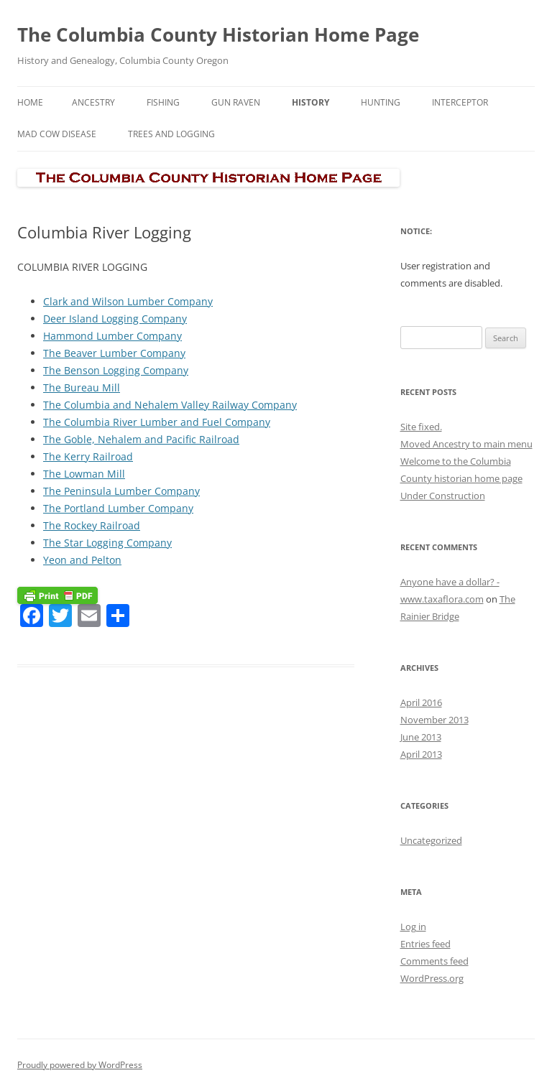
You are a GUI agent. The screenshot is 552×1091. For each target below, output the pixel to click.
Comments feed (434, 961)
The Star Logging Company (107, 542)
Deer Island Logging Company (115, 318)
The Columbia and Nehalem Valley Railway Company (170, 405)
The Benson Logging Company (115, 370)
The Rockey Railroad (91, 525)
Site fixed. (421, 426)
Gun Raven (235, 102)
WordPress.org (432, 978)
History (310, 102)
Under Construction (442, 495)
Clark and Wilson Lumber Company (128, 301)
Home (30, 102)
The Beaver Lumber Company (114, 353)
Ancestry (93, 102)
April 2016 (421, 702)
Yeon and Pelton (82, 560)
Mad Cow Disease (56, 134)
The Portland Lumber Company (118, 508)
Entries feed (425, 943)
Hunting (380, 102)
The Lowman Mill (84, 473)
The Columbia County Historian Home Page (218, 34)
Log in (413, 926)
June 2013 (420, 736)
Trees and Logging (171, 134)
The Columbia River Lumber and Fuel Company (156, 422)
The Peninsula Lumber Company (121, 491)
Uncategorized (431, 840)
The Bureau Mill (81, 387)
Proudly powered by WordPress (79, 1065)
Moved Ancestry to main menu (466, 443)
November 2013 (434, 719)
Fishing (163, 102)
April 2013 (421, 754)
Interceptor (460, 102)
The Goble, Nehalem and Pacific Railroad (141, 439)
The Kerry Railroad (88, 456)
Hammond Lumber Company (112, 336)
